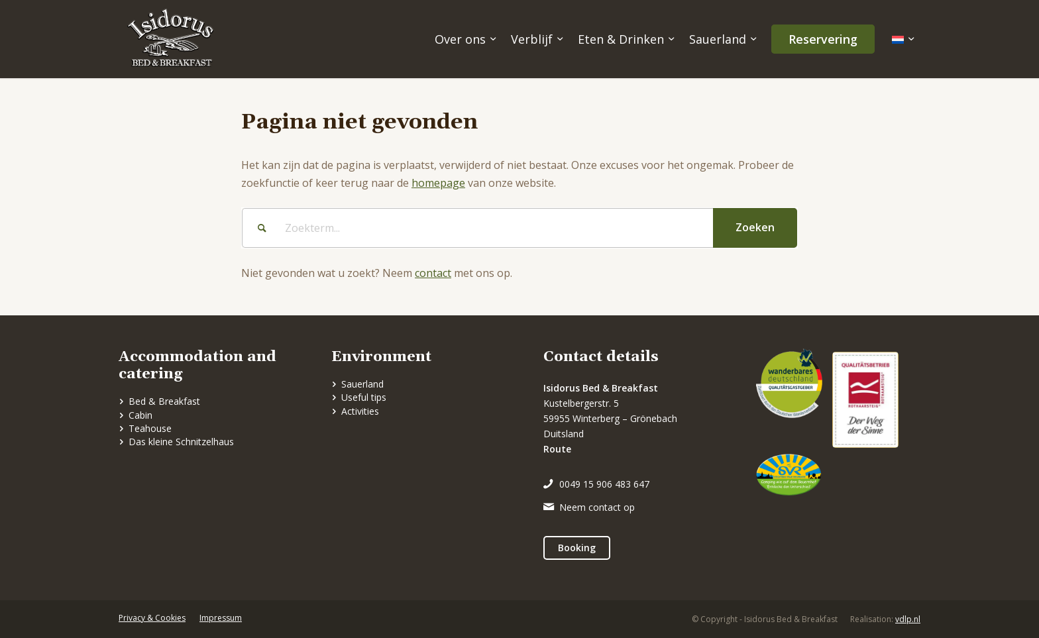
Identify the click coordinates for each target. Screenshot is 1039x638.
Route (557, 449)
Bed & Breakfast (164, 401)
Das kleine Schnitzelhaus (181, 441)
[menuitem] (464, 39)
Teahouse (150, 428)
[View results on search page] (755, 228)
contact (433, 273)
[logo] (170, 39)
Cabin (140, 415)
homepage (438, 183)
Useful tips (363, 397)
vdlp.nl (907, 619)
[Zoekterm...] (519, 228)
